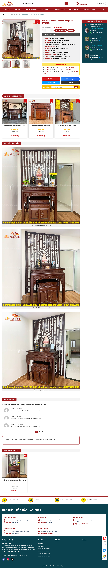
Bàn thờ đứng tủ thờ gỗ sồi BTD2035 (41, 125)
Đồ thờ (102, 9)
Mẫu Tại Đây (72, 67)
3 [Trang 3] (42, 432)
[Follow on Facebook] (3, 559)
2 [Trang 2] (39, 432)
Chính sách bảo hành (44, 548)
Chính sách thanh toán (44, 553)
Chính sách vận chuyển (45, 556)
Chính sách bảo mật (44, 551)
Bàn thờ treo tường (31, 9)
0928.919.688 (95, 40)
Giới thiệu (41, 543)
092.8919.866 (95, 49)
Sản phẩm (41, 546)
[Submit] (66, 3)
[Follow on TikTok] (12, 559)
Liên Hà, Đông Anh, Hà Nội (50, 531)
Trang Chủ (7, 9)
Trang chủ (6, 14)
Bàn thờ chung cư (60, 9)
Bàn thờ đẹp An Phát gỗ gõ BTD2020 (67, 125)
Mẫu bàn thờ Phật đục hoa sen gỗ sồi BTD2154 (14, 480)
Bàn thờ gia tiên (45, 9)
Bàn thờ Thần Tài (74, 9)
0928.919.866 (95, 32)
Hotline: (83, 3)
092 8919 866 (15, 522)
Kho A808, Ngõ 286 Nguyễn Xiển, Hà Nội (54, 520)
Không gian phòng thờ (89, 9)
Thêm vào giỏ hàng (61, 30)
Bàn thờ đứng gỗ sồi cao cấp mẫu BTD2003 (14, 125)
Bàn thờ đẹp (18, 9)
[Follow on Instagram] (8, 559)
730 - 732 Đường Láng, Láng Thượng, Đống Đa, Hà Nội (23, 520)
